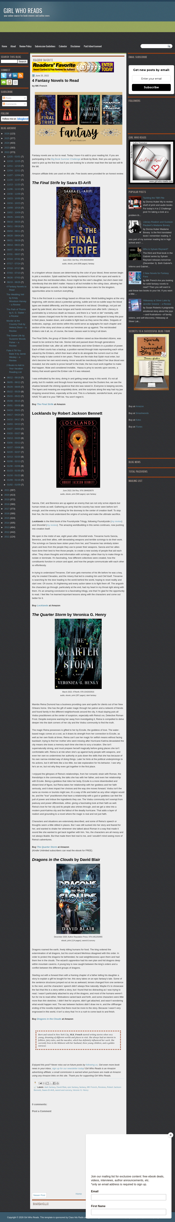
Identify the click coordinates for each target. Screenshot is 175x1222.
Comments (9, 104)
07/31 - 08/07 (14, 254)
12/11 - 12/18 (14, 166)
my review (116, 521)
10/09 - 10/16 (14, 207)
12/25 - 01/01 (14, 156)
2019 (7, 499)
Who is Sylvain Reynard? (155, 249)
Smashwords (142, 413)
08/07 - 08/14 (14, 249)
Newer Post (39, 1195)
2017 (7, 508)
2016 (7, 513)
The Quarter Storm (47, 847)
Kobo (138, 420)
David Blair (61, 1087)
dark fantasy (49, 1087)
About (13, 46)
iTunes (139, 426)
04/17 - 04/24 (14, 414)
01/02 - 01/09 (14, 484)
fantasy (82, 1087)
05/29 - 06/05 (14, 386)
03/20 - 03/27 (14, 433)
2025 (7, 138)
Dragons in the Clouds (49, 1019)
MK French (92, 1087)
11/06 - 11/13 (14, 189)
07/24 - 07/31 (14, 259)
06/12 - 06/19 (14, 377)
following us (92, 1064)
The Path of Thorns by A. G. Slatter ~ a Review (16, 313)
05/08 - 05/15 (14, 401)
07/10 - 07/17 (14, 268)
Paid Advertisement (93, 46)
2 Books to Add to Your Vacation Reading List (15, 368)
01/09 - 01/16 (14, 480)
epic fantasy (73, 1087)
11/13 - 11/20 (14, 184)
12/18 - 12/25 (14, 161)
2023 (7, 147)
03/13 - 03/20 (14, 438)
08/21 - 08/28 (14, 240)
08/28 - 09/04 (14, 235)
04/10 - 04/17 (14, 419)
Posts (7, 98)
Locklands (42, 605)
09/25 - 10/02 (14, 217)
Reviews (102, 1087)
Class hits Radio (76, 1217)
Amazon (139, 406)
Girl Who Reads (23, 10)
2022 (7, 152)
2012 (7, 532)
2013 (7, 527)
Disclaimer (75, 46)
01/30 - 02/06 (14, 466)
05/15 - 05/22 (14, 396)
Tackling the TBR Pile (153, 198)
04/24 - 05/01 (14, 410)
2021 (7, 490)
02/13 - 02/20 (14, 456)
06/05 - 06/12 (14, 382)
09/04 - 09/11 (14, 231)
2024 (7, 143)
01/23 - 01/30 (14, 470)
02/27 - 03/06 (14, 447)
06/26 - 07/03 (14, 277)
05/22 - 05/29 (14, 391)
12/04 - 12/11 (14, 170)
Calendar (63, 46)
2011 (7, 536)
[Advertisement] (87, 33)
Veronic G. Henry (80, 1090)
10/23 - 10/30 (14, 198)
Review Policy (25, 46)
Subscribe (151, 87)
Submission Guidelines (45, 46)
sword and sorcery (63, 1090)
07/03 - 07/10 (14, 273)
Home (4, 46)
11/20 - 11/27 (14, 179)
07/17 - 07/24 (14, 263)
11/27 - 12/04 (14, 175)
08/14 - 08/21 (14, 245)
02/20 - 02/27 (14, 452)
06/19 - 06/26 (14, 282)
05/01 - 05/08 (14, 405)
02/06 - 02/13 (14, 461)
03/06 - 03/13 (14, 442)
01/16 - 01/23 (14, 475)
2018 (7, 504)
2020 (7, 495)
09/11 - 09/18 (14, 226)
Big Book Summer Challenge (65, 159)
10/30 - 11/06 (14, 193)
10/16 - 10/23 (14, 203)
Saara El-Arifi (48, 1090)
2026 (7, 133)
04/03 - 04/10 (14, 424)
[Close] (170, 1135)
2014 (7, 522)
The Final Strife (45, 404)
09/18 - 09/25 (14, 221)
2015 (7, 518)
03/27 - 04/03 (14, 428)
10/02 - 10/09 (14, 212)
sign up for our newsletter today (68, 1068)
